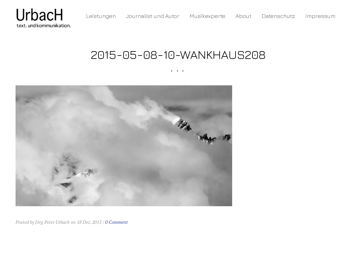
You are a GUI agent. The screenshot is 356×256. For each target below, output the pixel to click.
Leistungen (101, 16)
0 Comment (116, 222)
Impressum (320, 16)
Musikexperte (207, 16)
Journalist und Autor (152, 16)
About (243, 16)
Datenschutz (278, 16)
